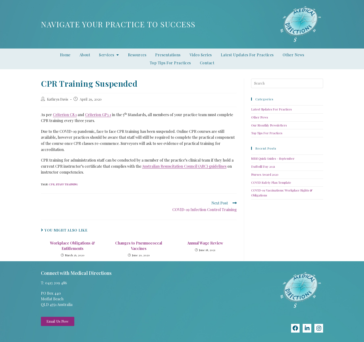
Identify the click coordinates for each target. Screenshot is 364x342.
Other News (293, 54)
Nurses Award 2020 (264, 174)
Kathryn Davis (57, 99)
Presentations (168, 54)
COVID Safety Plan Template (271, 182)
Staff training (67, 184)
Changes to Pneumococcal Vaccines (138, 245)
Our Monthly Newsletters (269, 125)
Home (65, 54)
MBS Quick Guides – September (273, 158)
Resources (137, 54)
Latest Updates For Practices (247, 54)
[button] (57, 321)
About (84, 54)
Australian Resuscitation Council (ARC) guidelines (184, 166)
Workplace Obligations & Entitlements (72, 245)
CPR (52, 184)
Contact (207, 62)
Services (109, 55)
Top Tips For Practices (170, 62)
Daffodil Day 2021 (263, 166)
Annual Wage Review (205, 242)
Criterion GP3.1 (98, 114)
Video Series (201, 54)
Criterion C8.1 (65, 114)
